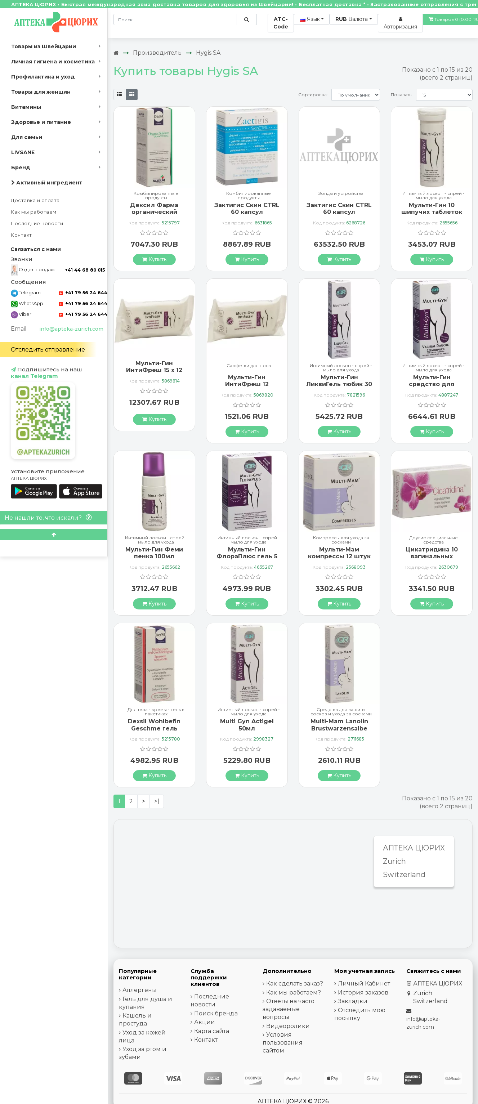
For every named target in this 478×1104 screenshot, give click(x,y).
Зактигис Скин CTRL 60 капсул (247, 208)
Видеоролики (288, 1026)
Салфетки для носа (249, 365)
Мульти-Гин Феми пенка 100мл (154, 553)
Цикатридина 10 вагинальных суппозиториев (432, 556)
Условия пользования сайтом (283, 1042)
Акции (204, 1022)
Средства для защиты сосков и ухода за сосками (341, 711)
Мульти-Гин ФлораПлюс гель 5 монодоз (246, 556)
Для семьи (26, 137)
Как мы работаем (34, 212)
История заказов (363, 992)
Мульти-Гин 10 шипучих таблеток (431, 208)
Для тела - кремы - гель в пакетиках (156, 711)
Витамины (26, 107)
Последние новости (37, 223)
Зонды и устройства (340, 193)
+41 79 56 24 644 (83, 292)
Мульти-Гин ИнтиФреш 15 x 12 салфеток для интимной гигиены (154, 374)
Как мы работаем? (293, 992)
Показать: (401, 94)
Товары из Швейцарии (43, 46)
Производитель (157, 52)
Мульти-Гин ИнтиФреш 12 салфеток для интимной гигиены (246, 388)
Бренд (20, 167)
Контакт (21, 235)
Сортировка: (313, 94)
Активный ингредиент (46, 182)
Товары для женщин (41, 92)
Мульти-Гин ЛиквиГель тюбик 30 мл (339, 384)
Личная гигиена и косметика (53, 61)
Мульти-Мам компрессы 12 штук (339, 553)
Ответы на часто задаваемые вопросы (288, 1009)
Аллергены (139, 990)
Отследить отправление (48, 349)
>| (156, 801)
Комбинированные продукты (156, 195)
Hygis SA (208, 52)
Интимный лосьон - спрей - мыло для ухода (433, 195)
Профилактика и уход (43, 76)
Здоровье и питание (41, 122)
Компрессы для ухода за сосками (341, 540)
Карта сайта (211, 1031)
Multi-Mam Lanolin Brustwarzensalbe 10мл (339, 728)
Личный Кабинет (364, 983)
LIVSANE (23, 152)
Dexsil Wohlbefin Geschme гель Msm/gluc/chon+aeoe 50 (154, 732)
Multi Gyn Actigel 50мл (247, 725)
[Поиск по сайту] (246, 19)
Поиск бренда (216, 1013)
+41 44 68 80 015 (85, 270)
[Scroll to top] (53, 534)
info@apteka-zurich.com (71, 329)
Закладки (352, 1001)
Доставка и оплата (35, 200)
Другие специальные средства (433, 540)
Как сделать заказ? (294, 983)
